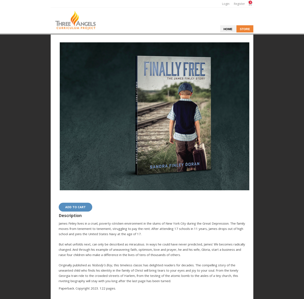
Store (245, 29)
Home (228, 29)
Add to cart (75, 207)
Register (239, 4)
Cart (249, 4)
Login (225, 4)
